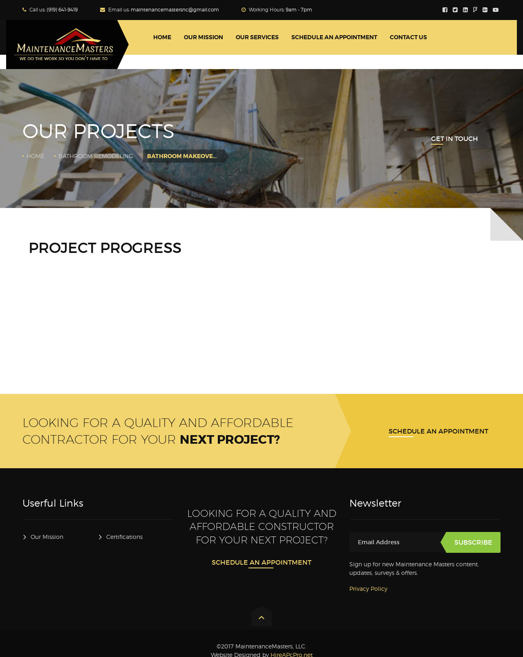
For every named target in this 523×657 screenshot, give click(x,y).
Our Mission (47, 536)
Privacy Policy (368, 588)
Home (36, 155)
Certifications (124, 536)
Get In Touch (454, 138)
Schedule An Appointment (438, 431)
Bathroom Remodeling (95, 155)
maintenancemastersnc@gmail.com (175, 10)
